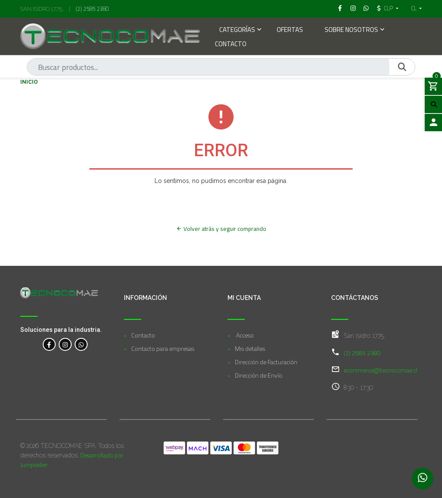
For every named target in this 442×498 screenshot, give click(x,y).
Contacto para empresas (162, 348)
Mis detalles (250, 348)
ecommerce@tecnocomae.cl (380, 370)
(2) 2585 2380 (92, 8)
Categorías (237, 30)
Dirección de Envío (258, 375)
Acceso (244, 335)
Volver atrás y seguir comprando (221, 228)
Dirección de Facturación (266, 361)
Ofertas (290, 30)
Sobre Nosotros (351, 30)
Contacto (230, 45)
